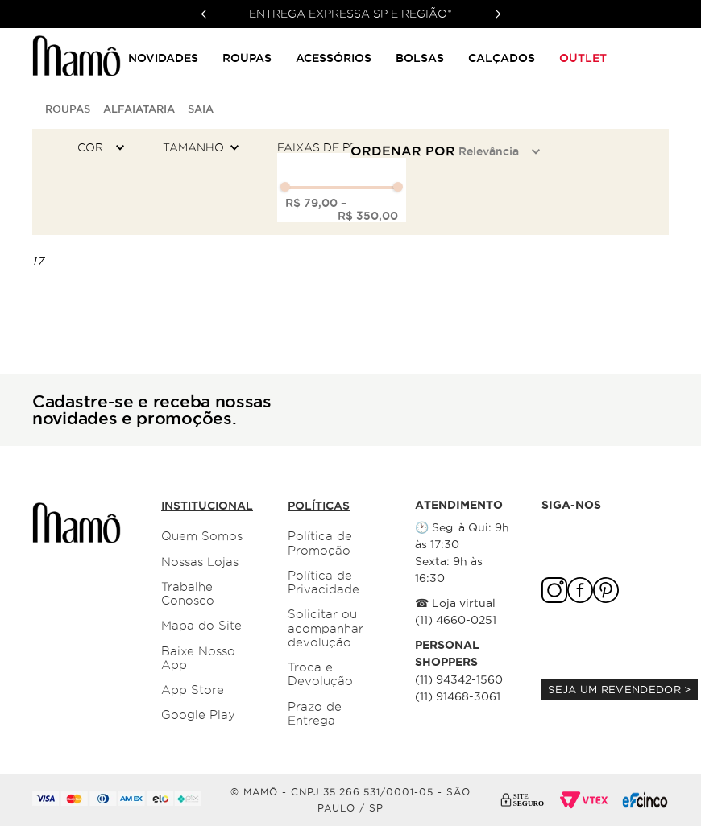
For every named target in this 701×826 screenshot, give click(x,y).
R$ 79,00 (311, 202)
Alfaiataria (139, 108)
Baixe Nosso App (198, 658)
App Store (192, 690)
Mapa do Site (201, 625)
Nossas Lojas (200, 561)
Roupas (67, 108)
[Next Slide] (498, 14)
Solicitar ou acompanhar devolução (325, 628)
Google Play (198, 714)
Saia (201, 108)
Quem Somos (202, 536)
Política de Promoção (320, 543)
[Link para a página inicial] (35, 108)
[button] (104, 147)
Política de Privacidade (323, 582)
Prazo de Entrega (315, 713)
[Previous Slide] (204, 14)
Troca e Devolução (320, 674)
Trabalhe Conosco (187, 593)
